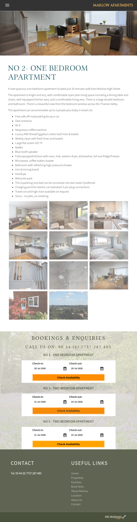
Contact (75, 504)
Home (74, 473)
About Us (76, 500)
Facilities (76, 482)
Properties (77, 478)
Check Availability (68, 377)
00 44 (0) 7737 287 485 (85, 347)
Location (76, 495)
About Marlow (79, 491)
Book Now (77, 486)
